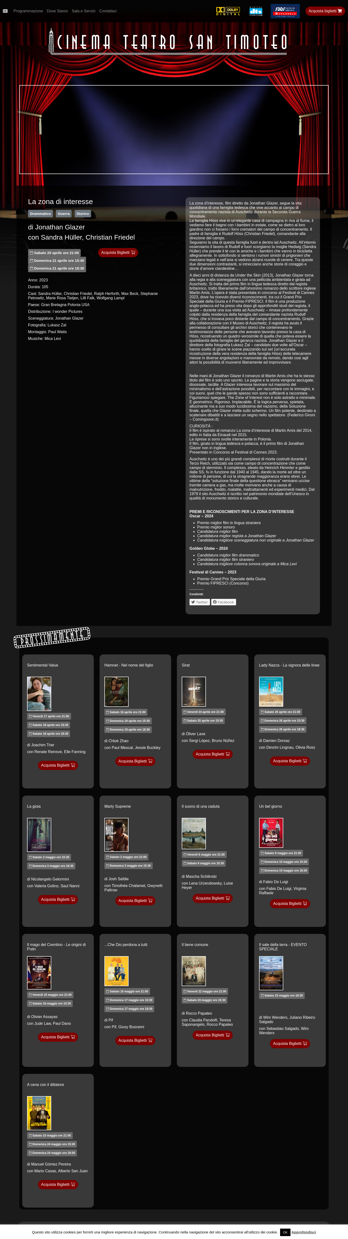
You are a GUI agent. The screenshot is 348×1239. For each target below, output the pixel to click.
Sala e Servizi (83, 11)
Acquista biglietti (325, 11)
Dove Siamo (57, 11)
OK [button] (285, 1232)
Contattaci (108, 11)
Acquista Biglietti (118, 252)
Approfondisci (303, 1232)
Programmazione (28, 11)
